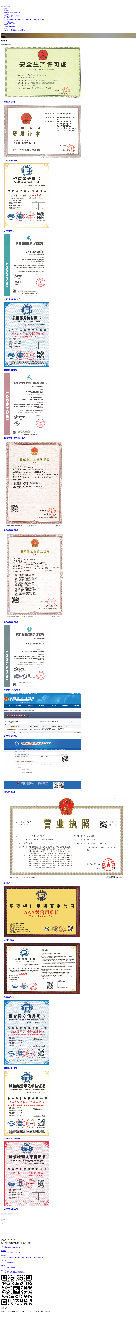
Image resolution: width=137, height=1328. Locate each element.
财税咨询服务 (32, 19)
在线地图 (12, 30)
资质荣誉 (6, 14)
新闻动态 (6, 25)
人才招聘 (6, 30)
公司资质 (6, 16)
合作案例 (17, 16)
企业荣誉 (12, 16)
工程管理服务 (24, 19)
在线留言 (17, 30)
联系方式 (6, 28)
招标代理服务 (16, 19)
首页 (5, 9)
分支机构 (17, 12)
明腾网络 (47, 1311)
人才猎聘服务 (8, 19)
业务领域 (6, 18)
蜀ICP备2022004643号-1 (31, 1311)
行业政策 (6, 26)
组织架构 (12, 12)
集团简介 (6, 12)
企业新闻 (12, 26)
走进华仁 (6, 11)
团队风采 (12, 23)
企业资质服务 (40, 19)
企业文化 (6, 21)
